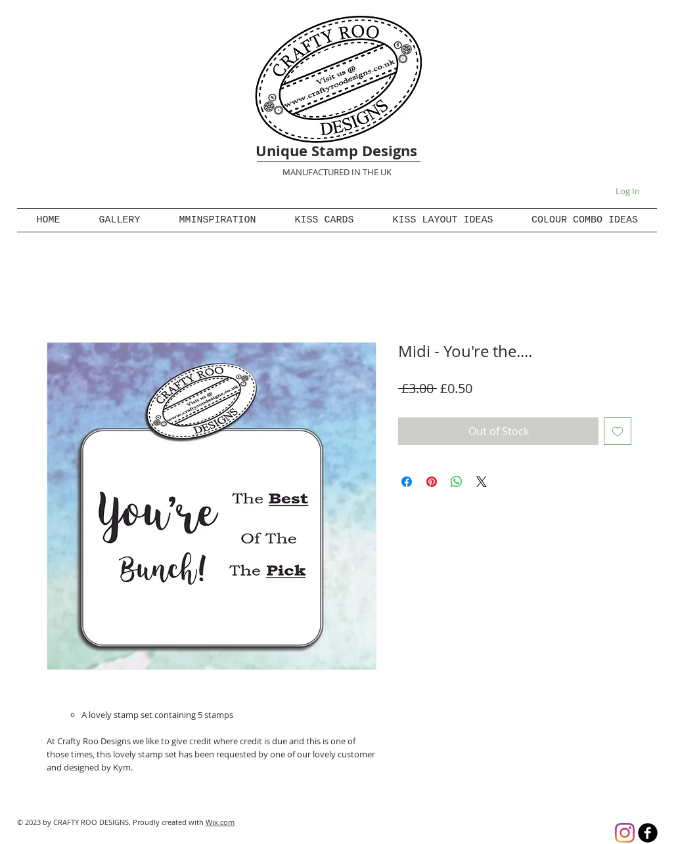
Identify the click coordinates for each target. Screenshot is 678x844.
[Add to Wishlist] (617, 431)
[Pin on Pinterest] (432, 482)
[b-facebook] (648, 833)
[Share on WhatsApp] (456, 482)
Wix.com (220, 822)
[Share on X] (481, 482)
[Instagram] (625, 833)
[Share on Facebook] (407, 482)
